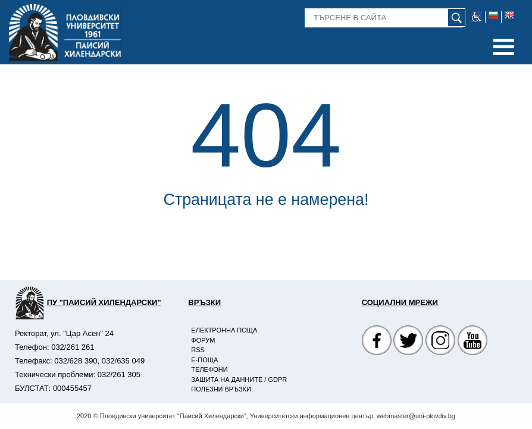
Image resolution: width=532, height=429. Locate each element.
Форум (203, 340)
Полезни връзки (221, 389)
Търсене (320, 12)
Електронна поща (224, 330)
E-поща (204, 359)
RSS (198, 349)
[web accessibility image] (477, 17)
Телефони (209, 369)
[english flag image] (509, 17)
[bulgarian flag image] (494, 17)
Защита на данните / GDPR (239, 379)
